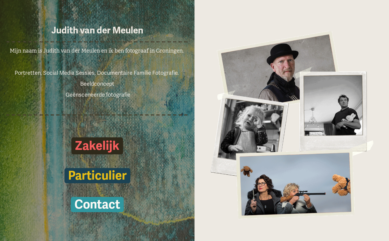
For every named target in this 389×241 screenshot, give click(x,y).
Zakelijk (97, 145)
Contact (97, 204)
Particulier (97, 175)
